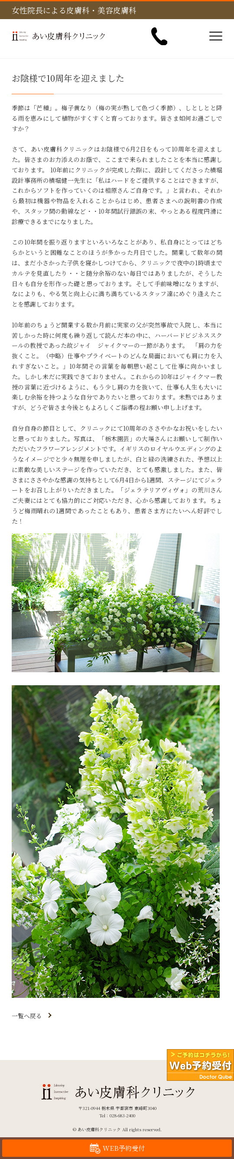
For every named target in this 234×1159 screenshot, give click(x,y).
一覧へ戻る (27, 1015)
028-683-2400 (122, 1115)
